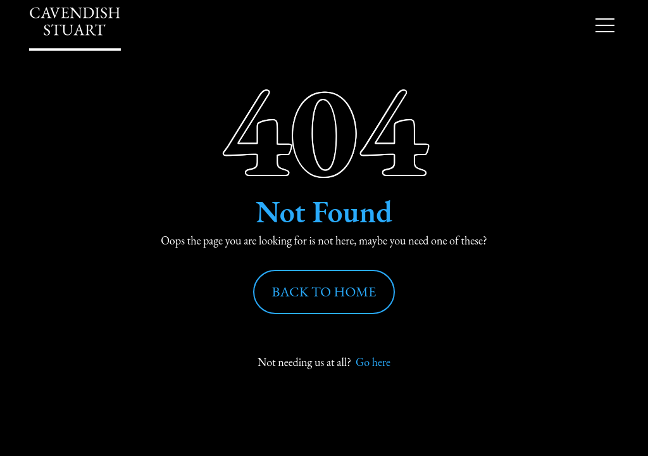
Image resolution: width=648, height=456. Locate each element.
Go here (373, 362)
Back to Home (324, 291)
